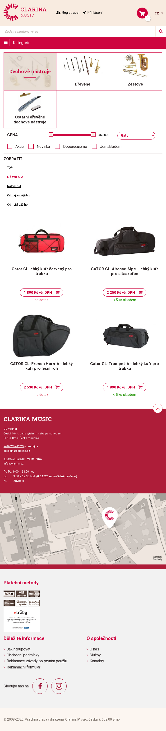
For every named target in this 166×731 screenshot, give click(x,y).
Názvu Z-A (14, 186)
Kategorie (21, 42)
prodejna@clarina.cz (17, 450)
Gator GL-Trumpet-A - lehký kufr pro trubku (124, 366)
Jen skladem (110, 146)
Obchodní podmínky (23, 655)
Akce (19, 146)
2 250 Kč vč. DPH (121, 292)
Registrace (70, 12)
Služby (95, 655)
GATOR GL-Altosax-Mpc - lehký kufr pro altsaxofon (124, 271)
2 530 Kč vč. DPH (38, 387)
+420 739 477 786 (14, 446)
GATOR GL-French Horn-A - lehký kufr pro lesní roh (41, 366)
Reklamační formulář (23, 667)
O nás (94, 649)
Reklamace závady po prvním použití (37, 661)
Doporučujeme (75, 146)
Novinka (43, 146)
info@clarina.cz (13, 463)
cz (157, 13)
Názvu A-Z (15, 177)
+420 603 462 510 (14, 458)
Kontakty (97, 661)
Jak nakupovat (18, 649)
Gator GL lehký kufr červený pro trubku (42, 271)
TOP (10, 167)
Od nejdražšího (17, 204)
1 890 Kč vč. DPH (38, 292)
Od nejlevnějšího (18, 195)
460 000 (103, 135)
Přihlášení (95, 12)
